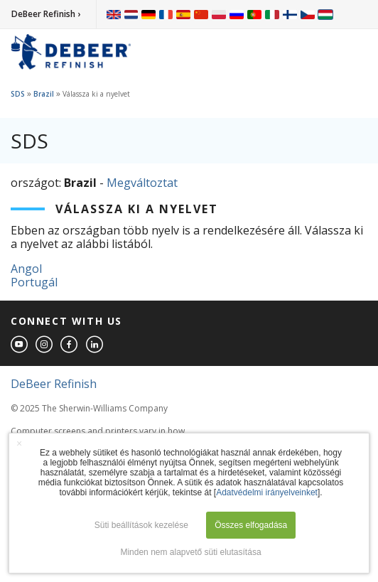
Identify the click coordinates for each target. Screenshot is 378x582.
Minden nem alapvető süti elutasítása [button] (190, 552)
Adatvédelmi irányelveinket (267, 492)
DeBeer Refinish (54, 384)
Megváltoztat (142, 182)
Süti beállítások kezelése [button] (141, 525)
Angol (26, 268)
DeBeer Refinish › (45, 14)
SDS (18, 94)
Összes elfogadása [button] (251, 525)
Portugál (34, 282)
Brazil (43, 94)
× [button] (19, 443)
